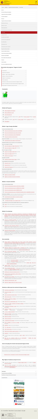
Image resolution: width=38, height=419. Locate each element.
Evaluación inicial (7, 163)
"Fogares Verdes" (7, 265)
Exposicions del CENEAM (5, 55)
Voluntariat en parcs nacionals (5, 46)
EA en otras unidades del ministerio (6, 64)
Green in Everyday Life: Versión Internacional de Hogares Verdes (13, 83)
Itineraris (2, 59)
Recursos (2, 18)
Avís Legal (23, 410)
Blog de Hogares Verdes (22, 362)
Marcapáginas (7, 121)
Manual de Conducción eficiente (10, 230)
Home (3, 7)
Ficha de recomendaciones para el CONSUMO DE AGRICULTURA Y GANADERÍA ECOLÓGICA (19, 192)
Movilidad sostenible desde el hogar (11, 159)
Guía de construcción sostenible (10, 251)
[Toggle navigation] (35, 2)
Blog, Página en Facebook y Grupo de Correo (9, 85)
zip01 (21, 335)
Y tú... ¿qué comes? (8, 327)
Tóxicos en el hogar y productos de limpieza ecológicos (14, 303)
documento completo (14, 261)
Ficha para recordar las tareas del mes (11, 136)
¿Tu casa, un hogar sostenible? (10, 311)
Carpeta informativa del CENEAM (6, 14)
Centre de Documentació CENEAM (6, 53)
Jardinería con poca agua (9, 155)
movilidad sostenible (13, 263)
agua (30, 262)
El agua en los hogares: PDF (9, 153)
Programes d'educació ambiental (13, 7)
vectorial (34, 116)
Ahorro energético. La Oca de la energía (12, 322)
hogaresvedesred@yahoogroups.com (11, 366)
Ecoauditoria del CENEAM (5, 37)
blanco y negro (26, 116)
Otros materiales (5, 79)
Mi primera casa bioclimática (9, 290)
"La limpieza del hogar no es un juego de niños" (13, 200)
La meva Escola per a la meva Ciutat (6, 30)
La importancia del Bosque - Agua (10, 306)
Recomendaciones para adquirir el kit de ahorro (12, 140)
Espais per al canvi (4, 34)
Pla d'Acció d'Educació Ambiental (6, 12)
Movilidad (6, 325)
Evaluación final (7, 165)
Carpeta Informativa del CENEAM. (7, 373)
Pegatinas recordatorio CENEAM (10, 174)
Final (5, 206)
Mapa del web (11, 410)
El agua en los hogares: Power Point (10, 151)
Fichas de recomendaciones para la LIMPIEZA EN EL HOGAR (14, 188)
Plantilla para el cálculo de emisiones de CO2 (12, 271)
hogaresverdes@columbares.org (24, 249)
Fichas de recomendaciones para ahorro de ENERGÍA (13, 130)
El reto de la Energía (8, 292)
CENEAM (6, 7)
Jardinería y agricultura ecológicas (10, 298)
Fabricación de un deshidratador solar (11, 301)
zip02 (24, 335)
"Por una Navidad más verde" (10, 268)
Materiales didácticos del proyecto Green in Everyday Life (15, 247)
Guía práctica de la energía (9, 276)
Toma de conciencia (8, 318)
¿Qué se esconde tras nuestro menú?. (11, 294)
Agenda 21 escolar (4, 25)
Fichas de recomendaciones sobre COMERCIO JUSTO (13, 190)
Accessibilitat (5, 410)
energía (27, 262)
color (19, 116)
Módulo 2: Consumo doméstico (7, 76)
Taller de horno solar (8, 296)
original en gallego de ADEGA (14, 269)
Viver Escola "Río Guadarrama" (5, 39)
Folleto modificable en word (9, 112)
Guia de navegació (17, 410)
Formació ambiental (4, 16)
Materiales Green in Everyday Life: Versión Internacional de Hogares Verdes (16, 354)
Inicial (6, 204)
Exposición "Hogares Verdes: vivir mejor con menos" (13, 282)
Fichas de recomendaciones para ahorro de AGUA (13, 132)
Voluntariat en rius (4, 44)
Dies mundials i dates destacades (6, 57)
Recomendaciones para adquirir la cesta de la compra (14, 196)
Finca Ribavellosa (3, 41)
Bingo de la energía (8, 313)
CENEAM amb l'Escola (4, 23)
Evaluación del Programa (9, 167)
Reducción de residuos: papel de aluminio (12, 331)
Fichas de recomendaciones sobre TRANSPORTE (12, 134)
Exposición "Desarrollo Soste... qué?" (11, 280)
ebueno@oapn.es (12, 367)
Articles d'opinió (3, 62)
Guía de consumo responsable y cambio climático (13, 273)
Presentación (4, 70)
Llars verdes (21, 7)
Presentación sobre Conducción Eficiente (12, 225)
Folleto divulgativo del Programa (10, 110)
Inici (2, 410)
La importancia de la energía (9, 320)
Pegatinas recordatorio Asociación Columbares (12, 176)
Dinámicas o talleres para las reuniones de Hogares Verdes (12, 81)
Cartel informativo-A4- (8, 114)
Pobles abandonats (4, 27)
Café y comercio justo (8, 329)
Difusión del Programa (6, 72)
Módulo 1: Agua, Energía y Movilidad (8, 74)
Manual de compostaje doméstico (11, 219)
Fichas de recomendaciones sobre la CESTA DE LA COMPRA (14, 186)
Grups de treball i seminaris (5, 51)
